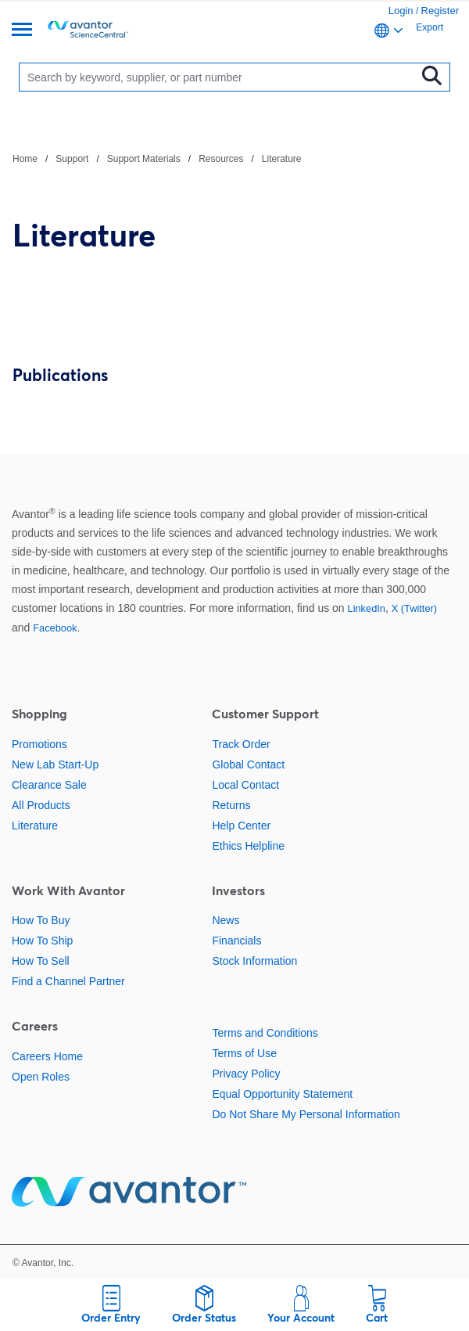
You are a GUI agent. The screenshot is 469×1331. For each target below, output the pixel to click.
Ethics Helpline (248, 846)
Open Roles (41, 1076)
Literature (282, 158)
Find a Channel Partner (68, 981)
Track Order (241, 744)
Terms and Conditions (264, 1033)
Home (25, 158)
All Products (41, 805)
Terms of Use (244, 1053)
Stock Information (254, 961)
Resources (221, 158)
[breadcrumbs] (157, 158)
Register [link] (440, 10)
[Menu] (22, 31)
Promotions (39, 744)
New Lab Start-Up (55, 764)
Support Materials (144, 158)
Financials (236, 940)
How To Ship (42, 940)
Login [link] (401, 10)
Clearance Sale (49, 785)
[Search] (221, 77)
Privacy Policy (246, 1073)
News (225, 920)
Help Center (241, 825)
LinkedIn (366, 608)
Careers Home (47, 1056)
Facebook (55, 628)
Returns (231, 805)
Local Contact (245, 785)
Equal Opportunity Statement (282, 1094)
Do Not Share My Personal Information (305, 1114)
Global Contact (248, 764)
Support (71, 158)
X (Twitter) (414, 608)
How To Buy (41, 920)
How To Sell (41, 961)
